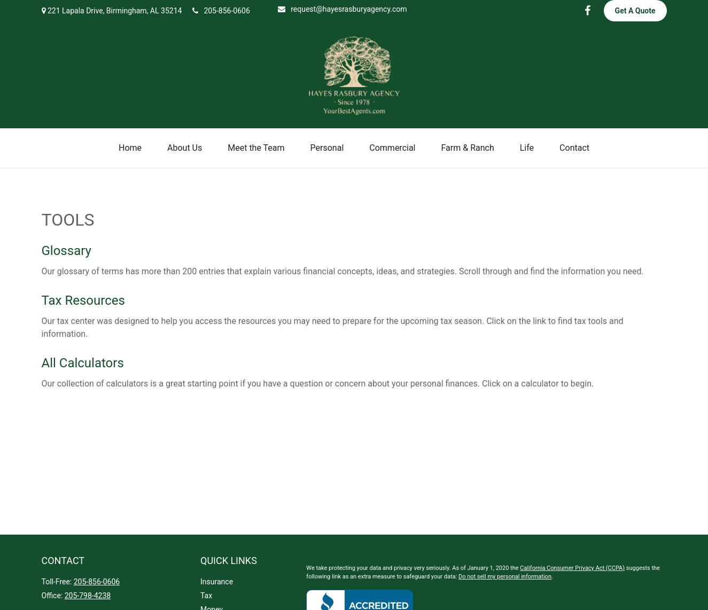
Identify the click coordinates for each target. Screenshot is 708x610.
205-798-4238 (88, 595)
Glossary (66, 250)
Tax (206, 595)
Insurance (216, 581)
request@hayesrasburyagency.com (342, 9)
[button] (130, 148)
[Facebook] (587, 10)
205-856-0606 (221, 10)
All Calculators (83, 363)
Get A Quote (635, 10)
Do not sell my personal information (504, 576)
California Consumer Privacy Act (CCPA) (572, 568)
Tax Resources (83, 300)
